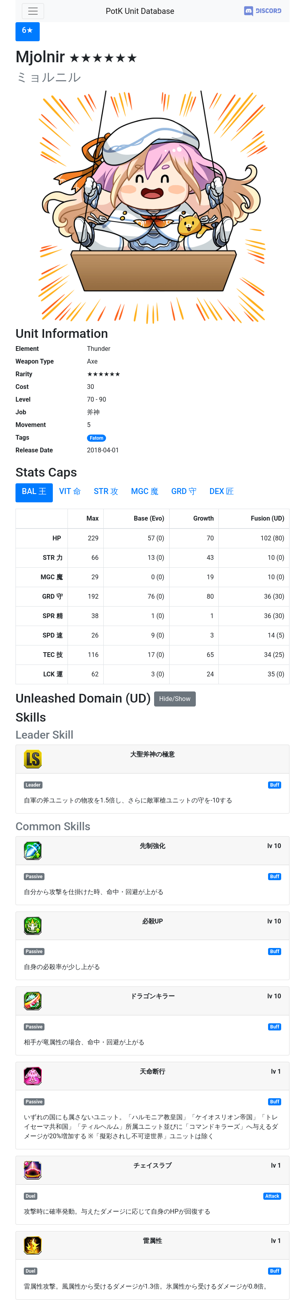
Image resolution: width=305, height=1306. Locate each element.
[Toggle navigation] (33, 11)
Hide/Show (175, 699)
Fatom (96, 438)
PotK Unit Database (140, 11)
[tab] (27, 31)
